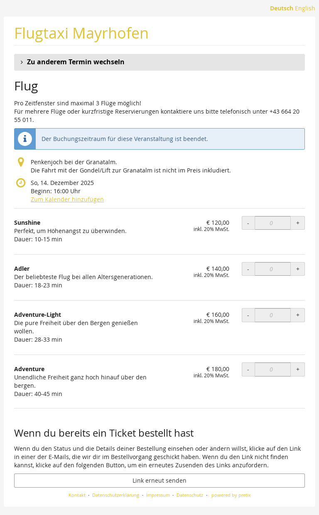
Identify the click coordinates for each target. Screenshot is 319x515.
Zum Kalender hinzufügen (67, 199)
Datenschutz (190, 495)
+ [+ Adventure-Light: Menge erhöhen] (297, 315)
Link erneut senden (159, 480)
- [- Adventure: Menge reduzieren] (248, 369)
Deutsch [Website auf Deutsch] (281, 8)
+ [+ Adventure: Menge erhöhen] (297, 369)
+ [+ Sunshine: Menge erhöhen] (297, 223)
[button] (159, 62)
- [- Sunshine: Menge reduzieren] (248, 223)
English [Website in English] (305, 8)
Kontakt (77, 495)
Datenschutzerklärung (115, 495)
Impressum (158, 495)
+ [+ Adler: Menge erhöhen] (297, 269)
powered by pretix (231, 495)
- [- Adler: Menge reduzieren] (248, 269)
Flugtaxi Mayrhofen (81, 33)
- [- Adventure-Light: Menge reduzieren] (248, 315)
